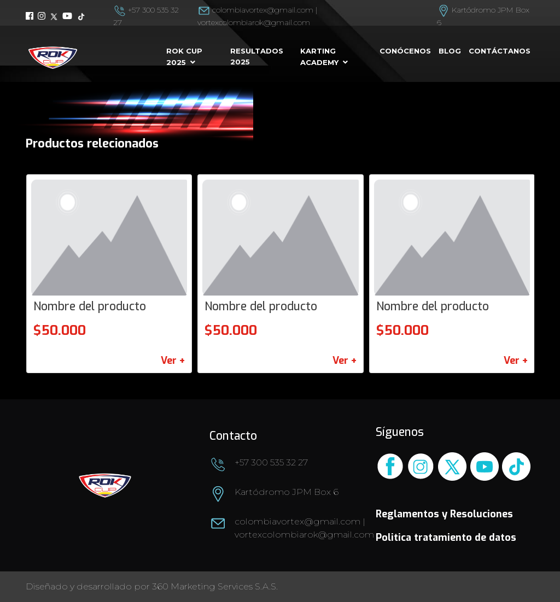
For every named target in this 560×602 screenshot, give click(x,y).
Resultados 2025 (256, 56)
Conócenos (405, 50)
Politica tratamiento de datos (446, 537)
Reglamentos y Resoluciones (444, 514)
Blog (450, 50)
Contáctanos (499, 50)
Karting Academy (319, 56)
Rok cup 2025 (184, 56)
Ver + (173, 360)
